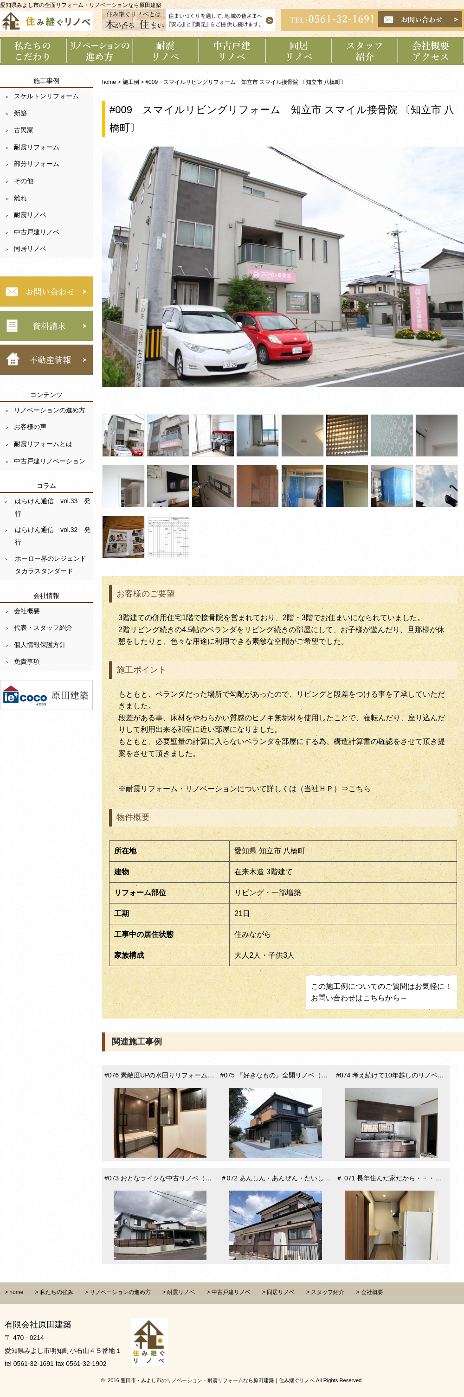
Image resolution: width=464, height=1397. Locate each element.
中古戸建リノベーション (232, 51)
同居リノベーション (298, 51)
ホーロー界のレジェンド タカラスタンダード (53, 565)
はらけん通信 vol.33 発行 (51, 507)
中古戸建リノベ (36, 232)
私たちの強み (56, 1292)
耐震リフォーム (36, 147)
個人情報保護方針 (40, 644)
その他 (23, 181)
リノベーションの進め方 (99, 51)
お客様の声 (30, 426)
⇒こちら (356, 789)
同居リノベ (30, 248)
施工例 (130, 82)
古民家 (23, 130)
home (109, 82)
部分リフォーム (36, 163)
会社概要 (27, 611)
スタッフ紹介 (365, 51)
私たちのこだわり (33, 51)
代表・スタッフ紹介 (43, 627)
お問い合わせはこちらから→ (359, 998)
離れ (20, 198)
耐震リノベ (30, 214)
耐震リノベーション (166, 51)
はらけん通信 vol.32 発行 (51, 536)
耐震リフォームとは (43, 444)
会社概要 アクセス (431, 51)
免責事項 (27, 661)
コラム (46, 485)
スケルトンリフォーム (46, 96)
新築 (20, 113)
